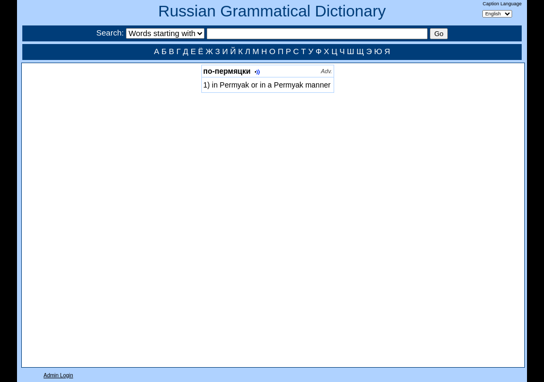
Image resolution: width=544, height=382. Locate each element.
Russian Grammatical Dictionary (272, 11)
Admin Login (58, 375)
